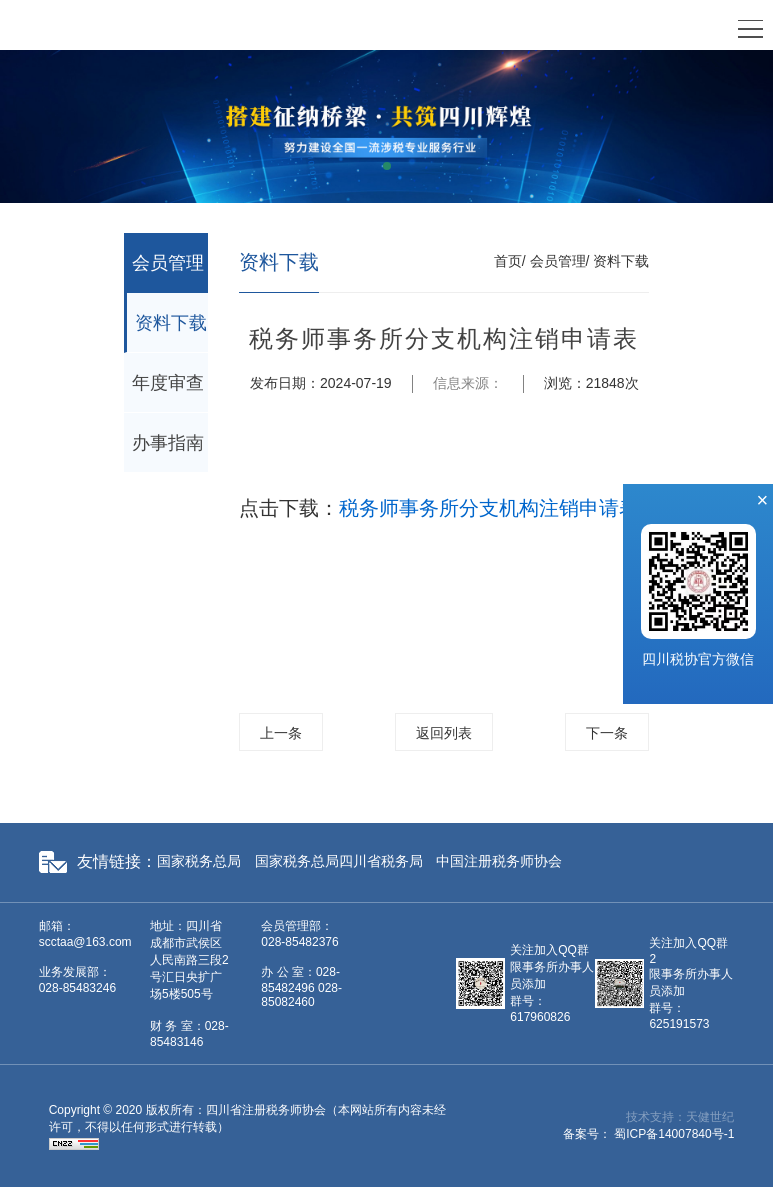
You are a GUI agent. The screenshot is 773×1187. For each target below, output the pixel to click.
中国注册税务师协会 (499, 861)
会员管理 (168, 263)
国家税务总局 (199, 861)
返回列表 (444, 733)
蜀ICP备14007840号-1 (674, 1134)
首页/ (510, 261)
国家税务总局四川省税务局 (339, 861)
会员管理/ (560, 261)
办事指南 (168, 443)
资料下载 (171, 323)
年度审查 (168, 383)
